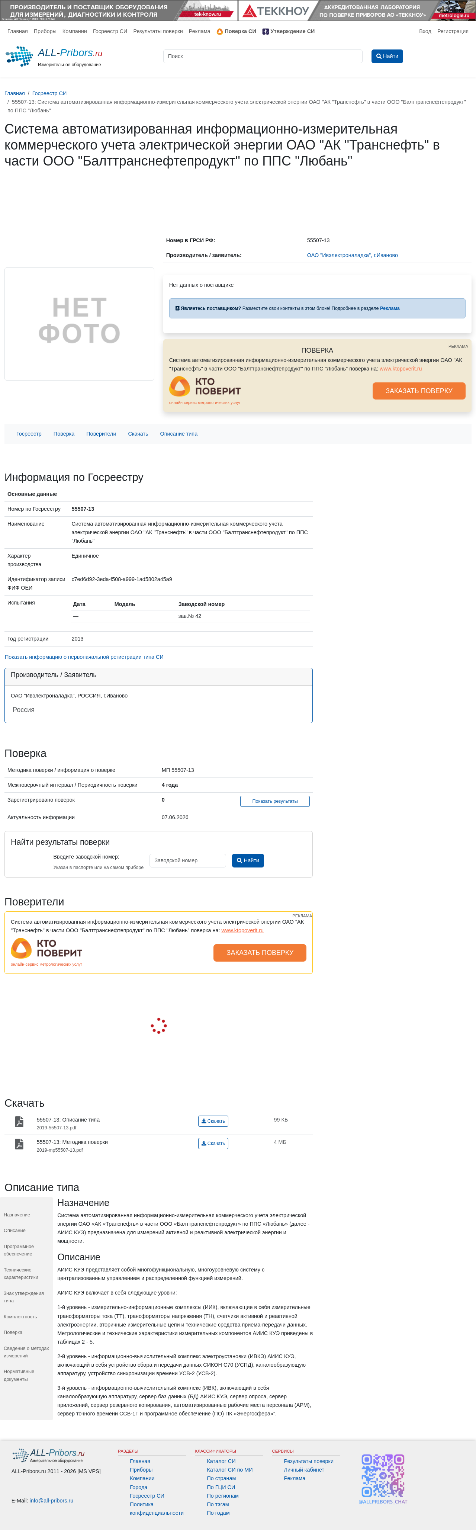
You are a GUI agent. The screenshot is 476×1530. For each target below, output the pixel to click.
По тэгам (218, 1504)
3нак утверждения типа (24, 1296)
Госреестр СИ (110, 31)
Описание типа (179, 434)
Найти (248, 860)
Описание (15, 1230)
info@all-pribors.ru (52, 1501)
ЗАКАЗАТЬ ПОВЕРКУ (419, 391)
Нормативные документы (19, 1375)
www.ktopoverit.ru (401, 369)
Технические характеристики (21, 1273)
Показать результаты (275, 801)
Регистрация (453, 31)
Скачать (138, 434)
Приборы (45, 31)
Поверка (64, 434)
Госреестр (29, 434)
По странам (221, 1478)
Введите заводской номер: (86, 857)
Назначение (17, 1215)
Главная (17, 31)
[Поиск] (263, 56)
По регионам (223, 1496)
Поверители (101, 434)
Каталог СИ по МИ (230, 1470)
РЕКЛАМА (458, 346)
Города (138, 1487)
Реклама (199, 31)
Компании (74, 31)
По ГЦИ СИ (221, 1487)
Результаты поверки (158, 31)
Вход (425, 31)
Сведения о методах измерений (26, 1352)
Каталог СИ (221, 1461)
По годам (218, 1513)
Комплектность (20, 1316)
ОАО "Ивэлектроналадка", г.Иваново (352, 255)
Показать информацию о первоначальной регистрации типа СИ (84, 657)
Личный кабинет (304, 1470)
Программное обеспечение (19, 1250)
